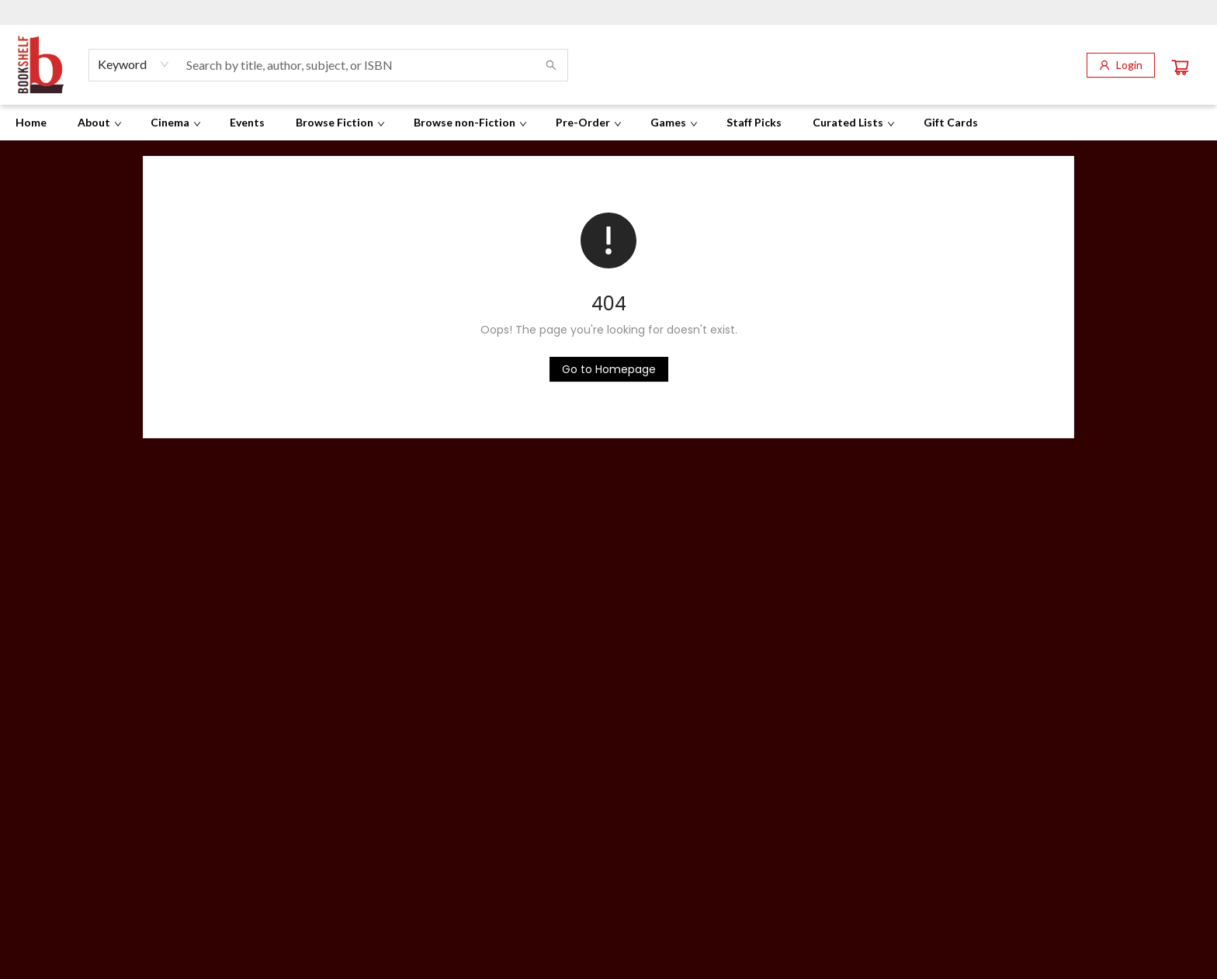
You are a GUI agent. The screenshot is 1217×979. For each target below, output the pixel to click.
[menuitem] (31, 122)
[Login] (1121, 65)
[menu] (608, 122)
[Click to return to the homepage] (609, 369)
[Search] (551, 65)
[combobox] (134, 64)
